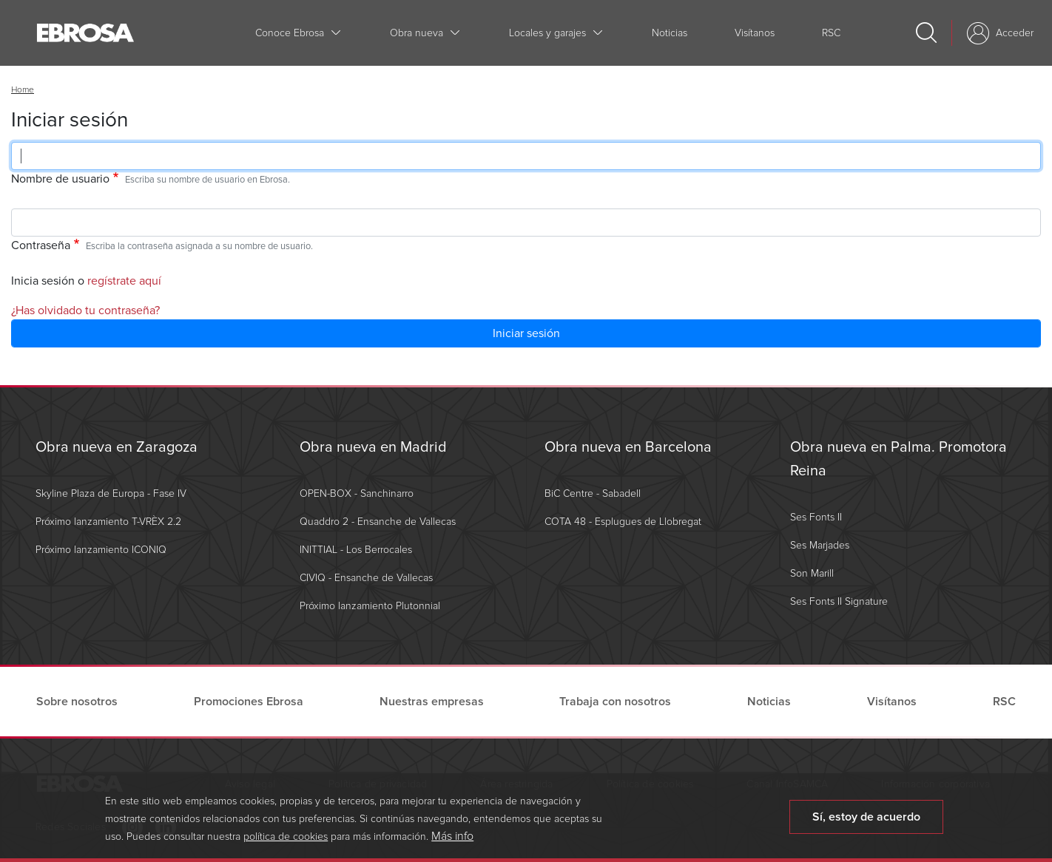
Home (22, 89)
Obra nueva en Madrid (373, 447)
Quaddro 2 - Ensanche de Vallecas (378, 521)
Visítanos (755, 33)
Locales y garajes (547, 33)
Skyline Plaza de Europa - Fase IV (111, 493)
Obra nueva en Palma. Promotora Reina (898, 459)
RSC (831, 33)
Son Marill (812, 573)
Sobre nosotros (77, 701)
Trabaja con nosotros (615, 701)
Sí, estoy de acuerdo (866, 822)
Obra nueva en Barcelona (628, 447)
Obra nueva (416, 33)
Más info (452, 841)
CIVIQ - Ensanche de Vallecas (366, 577)
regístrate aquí (124, 281)
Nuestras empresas (432, 701)
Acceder (1015, 33)
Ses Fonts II (816, 517)
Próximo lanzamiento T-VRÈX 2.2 (108, 521)
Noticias (669, 33)
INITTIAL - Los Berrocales (356, 549)
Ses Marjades (819, 545)
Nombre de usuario (60, 179)
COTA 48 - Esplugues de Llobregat (622, 521)
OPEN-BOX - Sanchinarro (357, 493)
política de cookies (285, 841)
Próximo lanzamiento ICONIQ (101, 549)
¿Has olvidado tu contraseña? (85, 310)
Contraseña (40, 245)
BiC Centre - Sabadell (592, 493)
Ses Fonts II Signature (839, 601)
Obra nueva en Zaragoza (117, 447)
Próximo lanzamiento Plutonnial (370, 606)
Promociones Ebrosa (248, 701)
